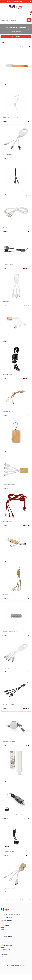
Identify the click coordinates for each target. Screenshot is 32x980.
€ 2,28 (6, 342)
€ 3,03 (6, 452)
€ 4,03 (6, 856)
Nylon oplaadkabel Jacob (10, 228)
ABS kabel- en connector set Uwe (13, 778)
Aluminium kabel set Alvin (10, 265)
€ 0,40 (6, 85)
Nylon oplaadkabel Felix (10, 521)
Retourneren (4, 944)
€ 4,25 (6, 892)
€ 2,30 (6, 269)
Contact (3, 934)
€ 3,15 (6, 562)
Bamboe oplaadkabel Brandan (12, 485)
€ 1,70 (6, 195)
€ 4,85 (6, 782)
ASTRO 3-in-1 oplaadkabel (11, 338)
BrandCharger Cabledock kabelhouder (14, 631)
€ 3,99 (6, 159)
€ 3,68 (6, 489)
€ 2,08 (6, 232)
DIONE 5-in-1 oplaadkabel (11, 558)
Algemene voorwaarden (7, 953)
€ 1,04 (6, 122)
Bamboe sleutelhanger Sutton (12, 888)
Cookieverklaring (5, 959)
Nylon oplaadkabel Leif (10, 375)
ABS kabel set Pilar (8, 301)
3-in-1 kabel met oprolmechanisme (13, 741)
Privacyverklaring (6, 956)
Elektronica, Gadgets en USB (9, 31)
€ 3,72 (6, 709)
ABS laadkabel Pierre (9, 81)
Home (9, 29)
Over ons (3, 931)
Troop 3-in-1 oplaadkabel (10, 155)
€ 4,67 (6, 599)
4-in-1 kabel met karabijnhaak (12, 852)
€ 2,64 (6, 305)
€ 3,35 (6, 379)
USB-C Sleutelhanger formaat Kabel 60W (15, 118)
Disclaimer (4, 962)
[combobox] (14, 20)
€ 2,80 (6, 525)
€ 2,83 (6, 415)
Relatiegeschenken (17, 29)
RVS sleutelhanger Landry (11, 595)
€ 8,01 (6, 672)
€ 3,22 (6, 745)
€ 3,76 (6, 635)
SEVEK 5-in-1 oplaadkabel (11, 411)
